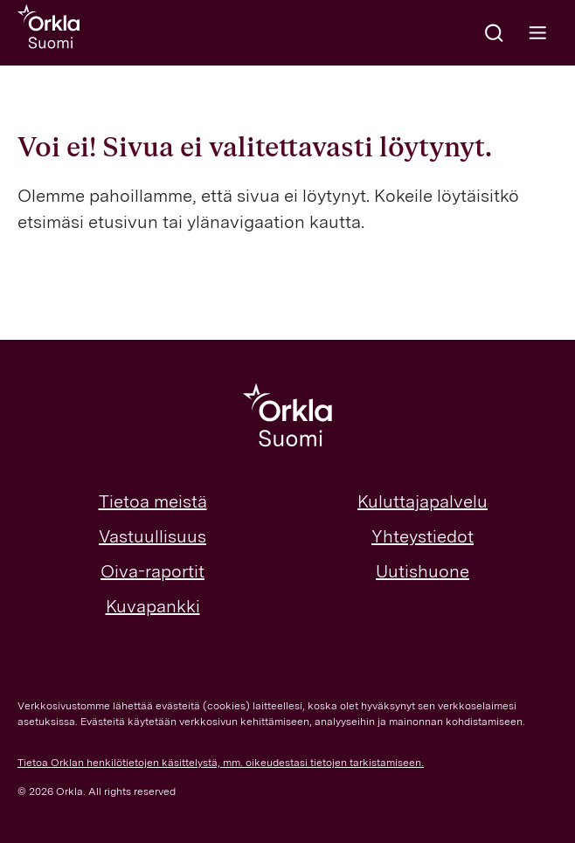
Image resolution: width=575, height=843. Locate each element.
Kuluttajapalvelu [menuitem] (422, 501)
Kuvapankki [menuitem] (153, 606)
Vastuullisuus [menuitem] (152, 536)
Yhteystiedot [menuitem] (422, 536)
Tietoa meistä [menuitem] (153, 501)
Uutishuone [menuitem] (422, 571)
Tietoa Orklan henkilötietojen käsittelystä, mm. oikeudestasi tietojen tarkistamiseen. (220, 763)
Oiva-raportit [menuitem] (152, 571)
